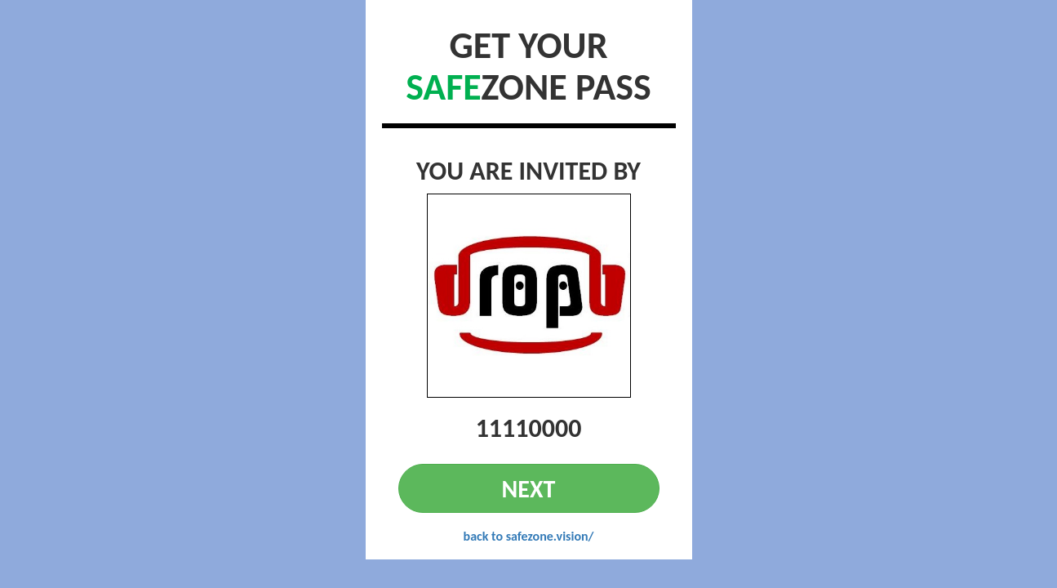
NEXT (529, 489)
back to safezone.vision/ (529, 536)
